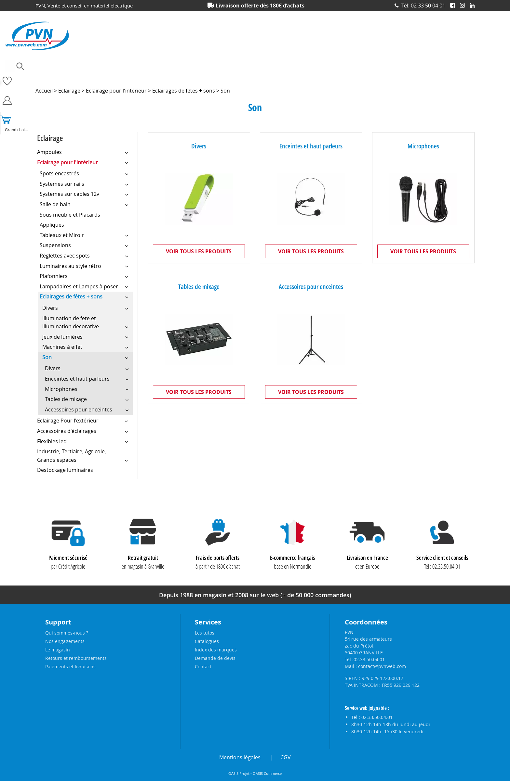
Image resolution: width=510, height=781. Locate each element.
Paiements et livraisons (70, 666)
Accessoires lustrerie (86, 76)
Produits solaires (458, 76)
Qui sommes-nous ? (66, 633)
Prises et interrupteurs (409, 76)
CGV (285, 757)
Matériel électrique (254, 76)
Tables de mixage (199, 287)
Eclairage (180, 76)
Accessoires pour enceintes (311, 287)
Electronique (212, 76)
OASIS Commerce (267, 773)
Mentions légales (240, 757)
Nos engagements (65, 641)
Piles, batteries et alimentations (345, 76)
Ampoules (45, 76)
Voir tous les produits (199, 251)
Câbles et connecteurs (138, 76)
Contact (203, 666)
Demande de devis (215, 658)
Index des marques (216, 650)
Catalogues (207, 641)
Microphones (423, 146)
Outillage (293, 76)
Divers (198, 146)
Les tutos (204, 633)
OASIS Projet (238, 773)
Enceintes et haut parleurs (310, 146)
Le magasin (57, 650)
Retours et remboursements (76, 658)
